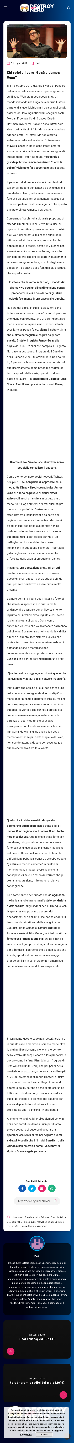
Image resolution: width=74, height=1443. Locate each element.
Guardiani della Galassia (37, 1217)
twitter (10, 1226)
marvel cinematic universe (50, 1222)
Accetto (44, 1434)
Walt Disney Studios (25, 1226)
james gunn (30, 1222)
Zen (37, 1256)
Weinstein (42, 1226)
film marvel (17, 1217)
